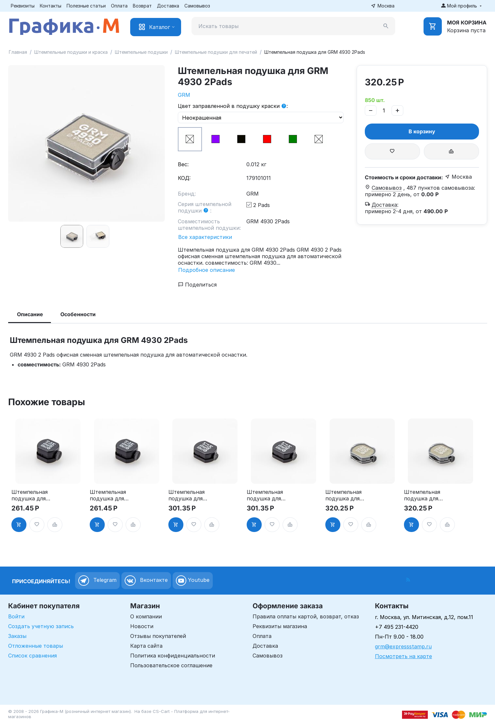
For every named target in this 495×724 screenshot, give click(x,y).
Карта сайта (146, 646)
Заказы (17, 636)
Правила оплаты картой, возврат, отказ (306, 616)
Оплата (119, 5)
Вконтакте (146, 580)
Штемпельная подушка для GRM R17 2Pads (188, 495)
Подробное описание (206, 270)
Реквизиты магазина (280, 626)
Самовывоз (197, 5)
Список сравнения (32, 655)
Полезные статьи (86, 5)
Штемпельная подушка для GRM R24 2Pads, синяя (422, 495)
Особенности (78, 314)
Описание (30, 314)
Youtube (192, 580)
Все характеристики (205, 237)
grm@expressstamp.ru (403, 646)
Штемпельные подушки (141, 52)
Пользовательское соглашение (171, 665)
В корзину (422, 131)
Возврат (142, 5)
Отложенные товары (35, 646)
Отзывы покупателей (158, 636)
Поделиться (197, 284)
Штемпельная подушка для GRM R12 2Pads (31, 495)
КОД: (184, 178)
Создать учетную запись (41, 626)
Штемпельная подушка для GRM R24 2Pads (345, 495)
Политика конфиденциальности (172, 655)
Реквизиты (23, 5)
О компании (146, 616)
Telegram (97, 580)
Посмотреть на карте (403, 656)
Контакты (50, 5)
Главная (18, 52)
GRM (184, 95)
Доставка (168, 5)
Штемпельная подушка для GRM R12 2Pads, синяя (110, 495)
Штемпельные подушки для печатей (216, 52)
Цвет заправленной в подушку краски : (233, 106)
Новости (141, 626)
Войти (16, 616)
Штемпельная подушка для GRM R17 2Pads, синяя (267, 495)
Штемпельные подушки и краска (71, 52)
